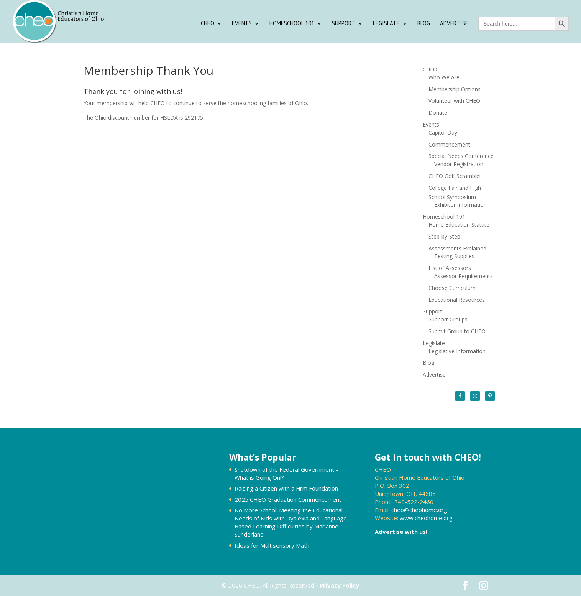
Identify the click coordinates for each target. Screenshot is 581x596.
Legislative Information (457, 351)
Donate (437, 112)
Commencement (449, 144)
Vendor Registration (458, 164)
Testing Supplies (454, 256)
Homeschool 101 (291, 24)
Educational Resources (456, 299)
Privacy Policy (339, 585)
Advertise (454, 24)
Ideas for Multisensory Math (272, 545)
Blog (423, 24)
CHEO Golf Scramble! (454, 175)
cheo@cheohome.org (419, 510)
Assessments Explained (457, 248)
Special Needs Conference (461, 156)
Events (242, 24)
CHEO (207, 24)
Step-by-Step (444, 236)
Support (343, 24)
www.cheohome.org (426, 518)
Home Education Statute (458, 224)
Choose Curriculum (452, 287)
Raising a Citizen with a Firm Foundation (286, 488)
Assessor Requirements (463, 276)
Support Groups (448, 319)
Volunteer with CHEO (454, 100)
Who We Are (444, 77)
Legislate (386, 24)
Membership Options (454, 89)
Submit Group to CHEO (457, 331)
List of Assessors (449, 268)
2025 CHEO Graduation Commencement (288, 499)
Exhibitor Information (460, 204)
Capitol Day (442, 132)
